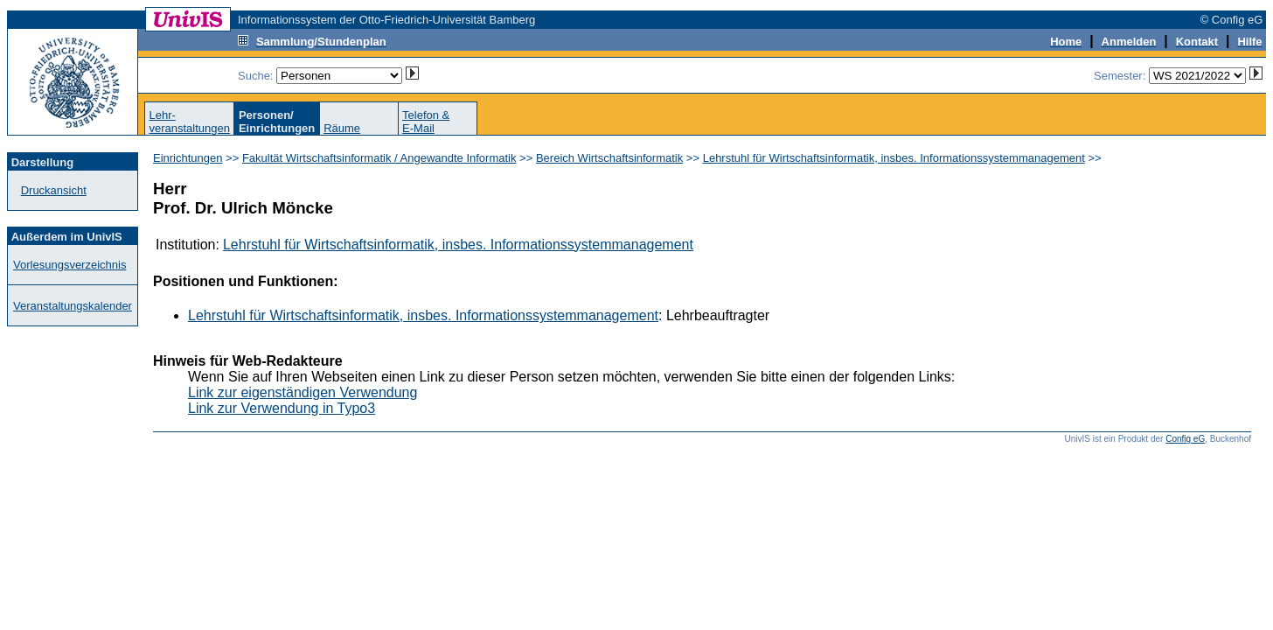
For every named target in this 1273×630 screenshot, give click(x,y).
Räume (341, 128)
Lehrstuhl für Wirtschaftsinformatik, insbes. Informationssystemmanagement (894, 157)
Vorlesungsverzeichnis (69, 264)
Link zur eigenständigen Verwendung (302, 392)
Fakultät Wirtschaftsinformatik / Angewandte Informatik (379, 157)
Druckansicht (54, 190)
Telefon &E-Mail (425, 121)
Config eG (1185, 439)
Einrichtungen (188, 157)
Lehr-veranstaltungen (189, 121)
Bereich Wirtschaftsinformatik (609, 157)
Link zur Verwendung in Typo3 (281, 408)
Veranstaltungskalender (72, 305)
